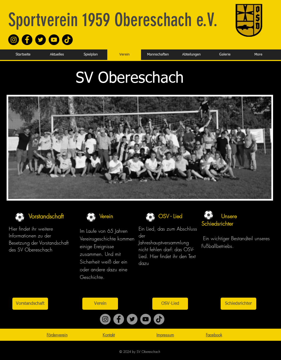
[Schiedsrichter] (238, 304)
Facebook (214, 335)
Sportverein (43, 20)
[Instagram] (13, 39)
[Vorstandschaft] (30, 304)
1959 (94, 20)
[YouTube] (54, 39)
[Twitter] (40, 39)
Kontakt (109, 335)
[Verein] (100, 304)
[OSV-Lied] (170, 304)
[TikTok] (67, 39)
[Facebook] (27, 39)
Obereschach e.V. (164, 20)
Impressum (165, 335)
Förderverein (57, 335)
